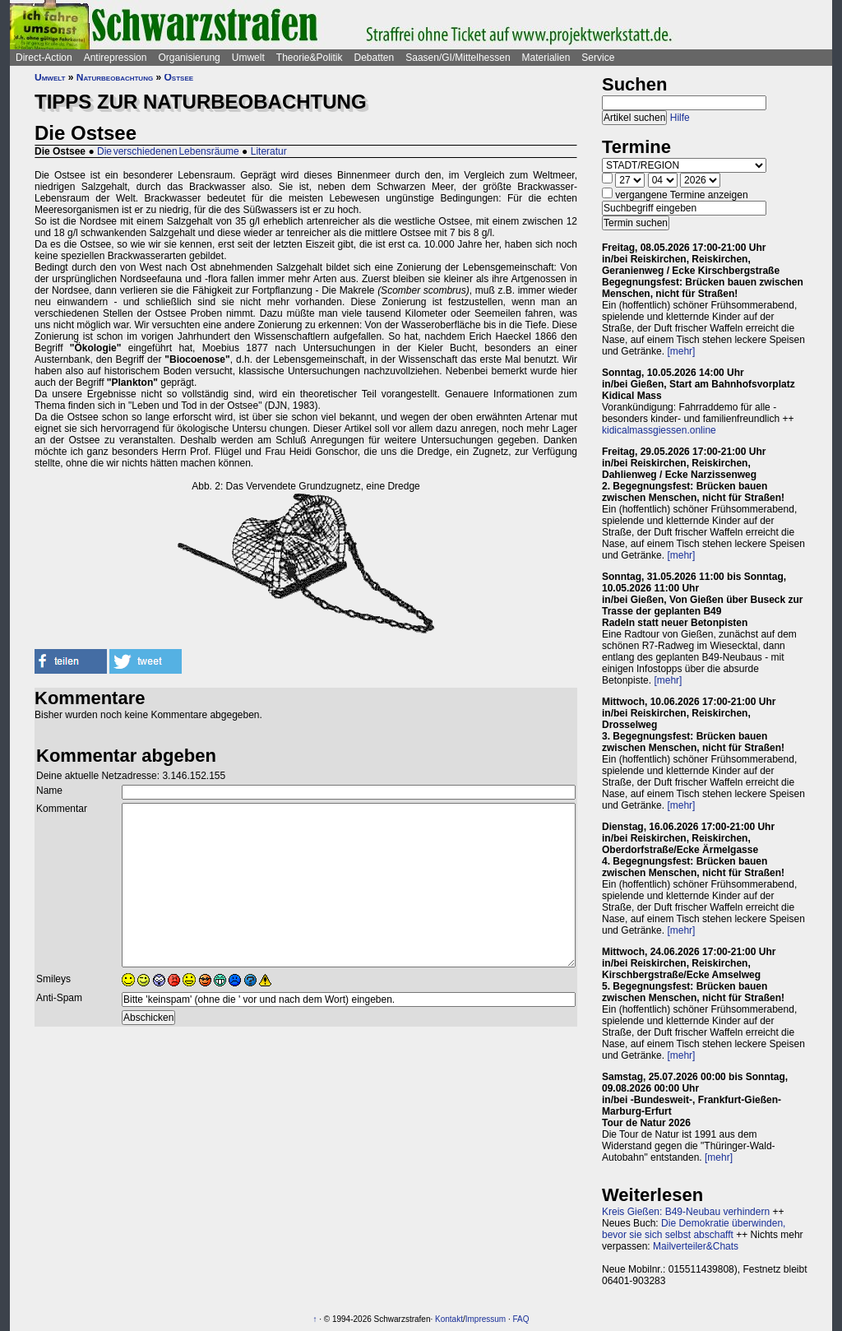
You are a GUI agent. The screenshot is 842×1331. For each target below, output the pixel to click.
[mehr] (681, 351)
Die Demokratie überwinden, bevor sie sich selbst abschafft (693, 1229)
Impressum (485, 1319)
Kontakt (449, 1319)
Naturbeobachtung (114, 77)
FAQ (521, 1319)
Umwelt (248, 57)
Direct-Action (44, 57)
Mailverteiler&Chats (695, 1246)
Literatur (269, 151)
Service (597, 57)
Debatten (374, 57)
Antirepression (115, 57)
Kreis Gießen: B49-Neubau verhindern (686, 1211)
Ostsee (179, 77)
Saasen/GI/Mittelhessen (457, 57)
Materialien (546, 57)
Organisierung (189, 57)
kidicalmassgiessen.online (659, 430)
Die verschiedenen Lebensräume (168, 151)
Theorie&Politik (309, 57)
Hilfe (680, 117)
